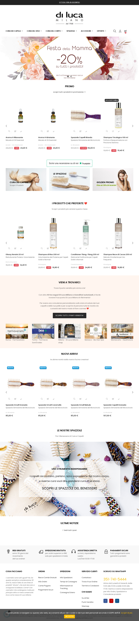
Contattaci (86, 578)
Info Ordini (42, 582)
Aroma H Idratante (46, 137)
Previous (8, 334)
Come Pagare (44, 586)
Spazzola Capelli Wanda (81, 137)
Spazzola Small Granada (16, 405)
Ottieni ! (69, 2)
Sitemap (85, 606)
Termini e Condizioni (90, 586)
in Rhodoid (75, 145)
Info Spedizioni (66, 578)
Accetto (69, 616)
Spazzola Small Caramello (49, 405)
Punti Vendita (87, 602)
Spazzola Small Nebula (81, 405)
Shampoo (107, 147)
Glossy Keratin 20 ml (14, 254)
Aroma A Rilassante (14, 137)
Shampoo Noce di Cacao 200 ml (117, 254)
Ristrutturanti (11, 262)
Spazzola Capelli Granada (114, 405)
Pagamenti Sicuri (45, 590)
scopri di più (126, 613)
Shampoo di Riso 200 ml (48, 254)
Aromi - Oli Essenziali (14, 145)
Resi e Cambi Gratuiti (47, 578)
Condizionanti (77, 264)
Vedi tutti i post (69, 530)
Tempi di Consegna (68, 582)
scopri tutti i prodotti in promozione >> (69, 92)
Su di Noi (85, 598)
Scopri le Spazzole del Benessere (69, 488)
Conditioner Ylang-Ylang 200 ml (85, 254)
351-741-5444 (114, 579)
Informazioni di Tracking (66, 587)
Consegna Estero (67, 592)
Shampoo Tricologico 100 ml (115, 137)
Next (130, 334)
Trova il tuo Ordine (89, 582)
